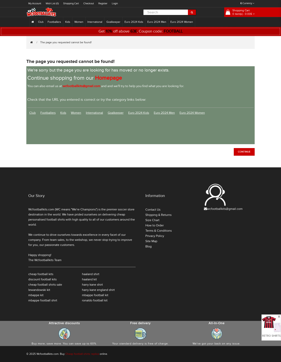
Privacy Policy (154, 236)
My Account (34, 3)
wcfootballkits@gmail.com (225, 209)
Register (102, 3)
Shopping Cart (71, 3)
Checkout (88, 3)
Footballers (54, 22)
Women (78, 22)
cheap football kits (40, 274)
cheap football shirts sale (45, 285)
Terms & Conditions (158, 231)
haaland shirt (90, 274)
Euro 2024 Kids (133, 22)
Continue (244, 151)
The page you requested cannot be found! (66, 42)
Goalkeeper (113, 22)
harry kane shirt (92, 285)
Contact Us (152, 210)
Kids (67, 22)
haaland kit (89, 279)
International (94, 22)
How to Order (154, 225)
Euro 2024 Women (181, 22)
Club (41, 22)
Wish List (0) (52, 3)
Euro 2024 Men (156, 22)
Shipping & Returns (158, 215)
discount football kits (42, 279)
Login (115, 3)
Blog (148, 246)
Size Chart (152, 220)
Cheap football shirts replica (82, 354)
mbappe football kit (95, 295)
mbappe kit (36, 295)
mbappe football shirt (42, 300)
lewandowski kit (39, 290)
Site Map (151, 241)
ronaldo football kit (95, 300)
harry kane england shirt (98, 290)
